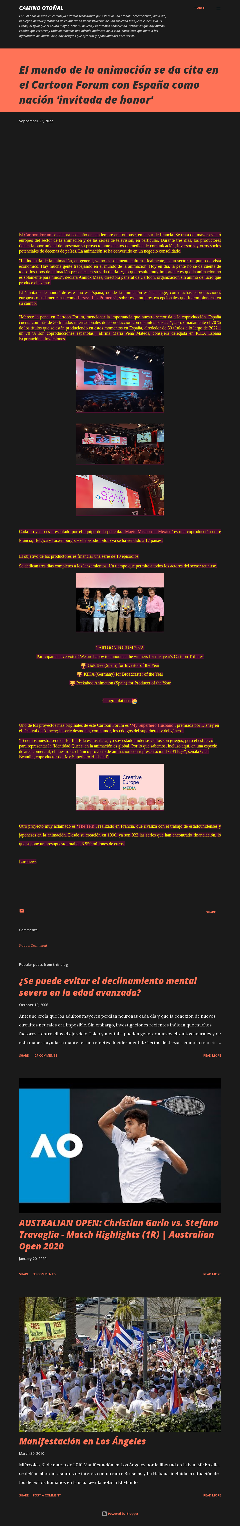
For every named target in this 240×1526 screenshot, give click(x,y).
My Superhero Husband (152, 725)
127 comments (45, 1055)
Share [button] (211, 912)
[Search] (199, 8)
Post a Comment (33, 945)
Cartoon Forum (37, 234)
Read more (212, 1055)
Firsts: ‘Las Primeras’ (97, 297)
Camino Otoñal (41, 7)
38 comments (44, 1274)
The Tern (86, 826)
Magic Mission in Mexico (148, 531)
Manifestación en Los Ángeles (82, 1441)
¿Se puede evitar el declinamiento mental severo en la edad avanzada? (108, 986)
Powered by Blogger (120, 1513)
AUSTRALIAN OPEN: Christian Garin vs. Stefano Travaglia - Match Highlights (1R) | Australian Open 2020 (119, 1234)
